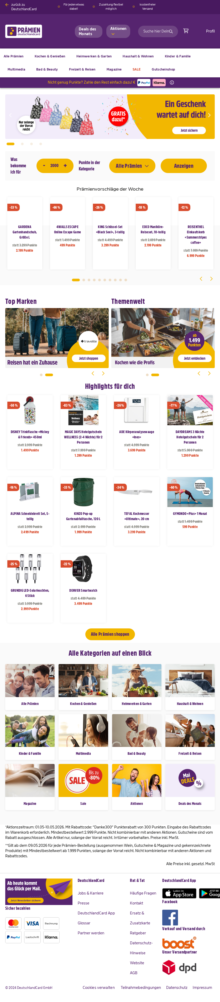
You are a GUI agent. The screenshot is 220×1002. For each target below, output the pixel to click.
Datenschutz (176, 987)
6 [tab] (104, 280)
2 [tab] (83, 280)
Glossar (84, 923)
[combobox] (158, 31)
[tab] (101, 881)
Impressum (202, 987)
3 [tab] (89, 280)
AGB (133, 973)
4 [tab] (94, 280)
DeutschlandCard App (96, 913)
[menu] (110, 63)
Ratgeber (138, 933)
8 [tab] (115, 280)
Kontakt (136, 903)
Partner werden (91, 933)
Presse (83, 903)
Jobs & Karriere (90, 893)
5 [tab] (99, 280)
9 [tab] (120, 280)
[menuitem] (50, 56)
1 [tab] (76, 280)
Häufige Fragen (143, 893)
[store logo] (32, 31)
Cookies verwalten (99, 987)
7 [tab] (110, 280)
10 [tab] (125, 280)
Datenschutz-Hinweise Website (141, 953)
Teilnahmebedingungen (141, 987)
